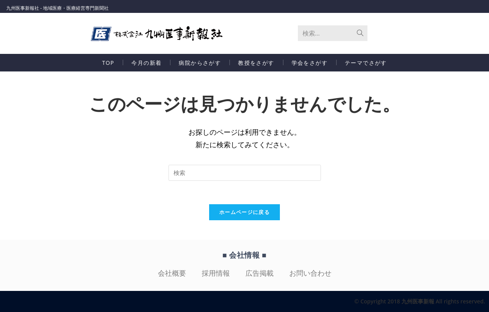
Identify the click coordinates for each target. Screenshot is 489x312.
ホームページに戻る (244, 212)
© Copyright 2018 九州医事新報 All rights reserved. (420, 301)
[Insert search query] (244, 173)
